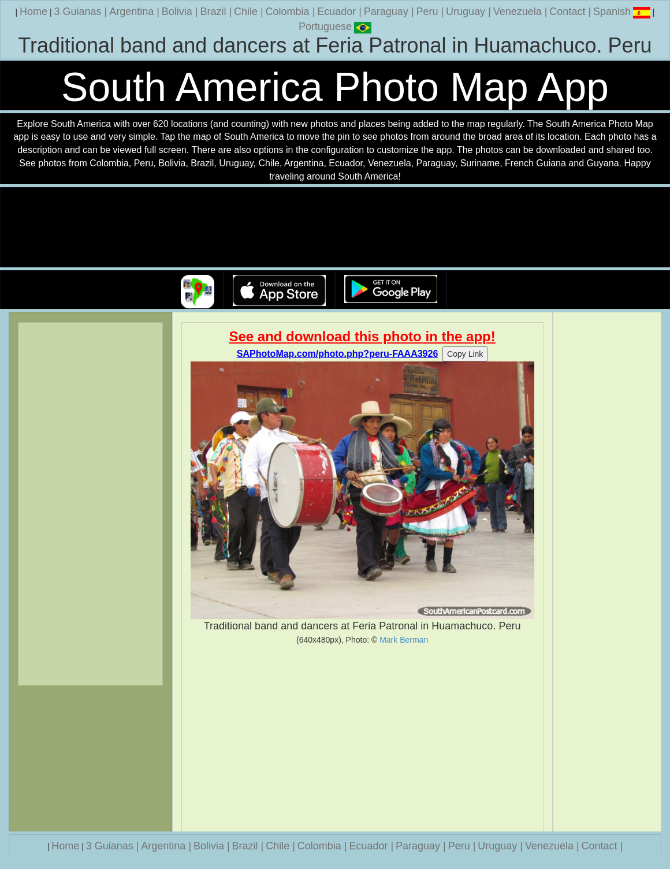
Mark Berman (403, 639)
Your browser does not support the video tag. (335, 228)
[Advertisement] (362, 738)
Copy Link (465, 354)
